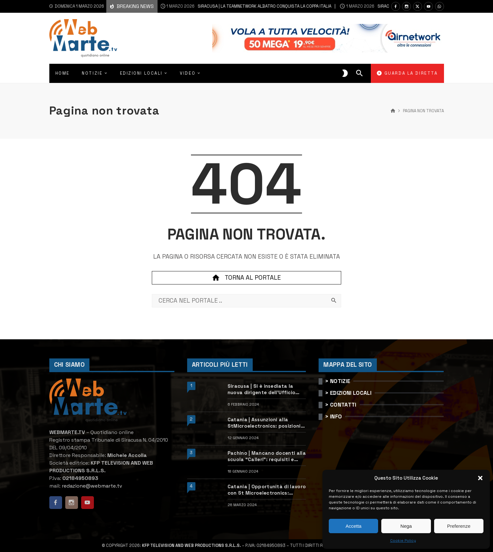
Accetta (354, 526)
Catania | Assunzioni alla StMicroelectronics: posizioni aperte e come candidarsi (264, 422)
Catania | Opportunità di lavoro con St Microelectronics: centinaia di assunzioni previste (267, 489)
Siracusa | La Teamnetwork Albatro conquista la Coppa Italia (233, 6)
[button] (480, 478)
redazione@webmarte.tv (92, 485)
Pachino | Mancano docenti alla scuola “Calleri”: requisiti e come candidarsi (267, 456)
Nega (406, 526)
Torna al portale (246, 277)
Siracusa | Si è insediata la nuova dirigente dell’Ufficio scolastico (261, 389)
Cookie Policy (403, 540)
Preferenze (458, 526)
